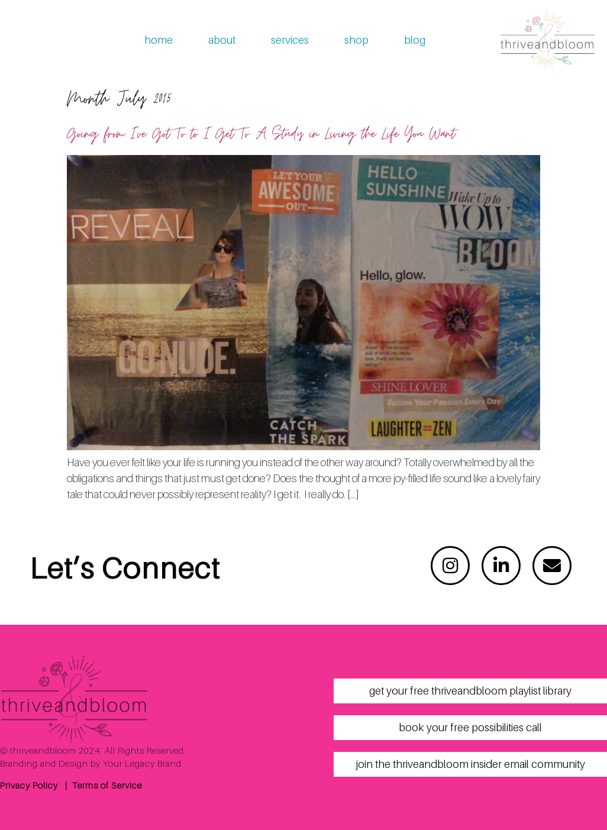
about (221, 40)
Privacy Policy (29, 785)
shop (356, 40)
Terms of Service (107, 785)
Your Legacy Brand (142, 763)
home (158, 40)
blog (414, 40)
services (290, 40)
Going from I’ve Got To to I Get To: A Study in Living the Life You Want (261, 134)
